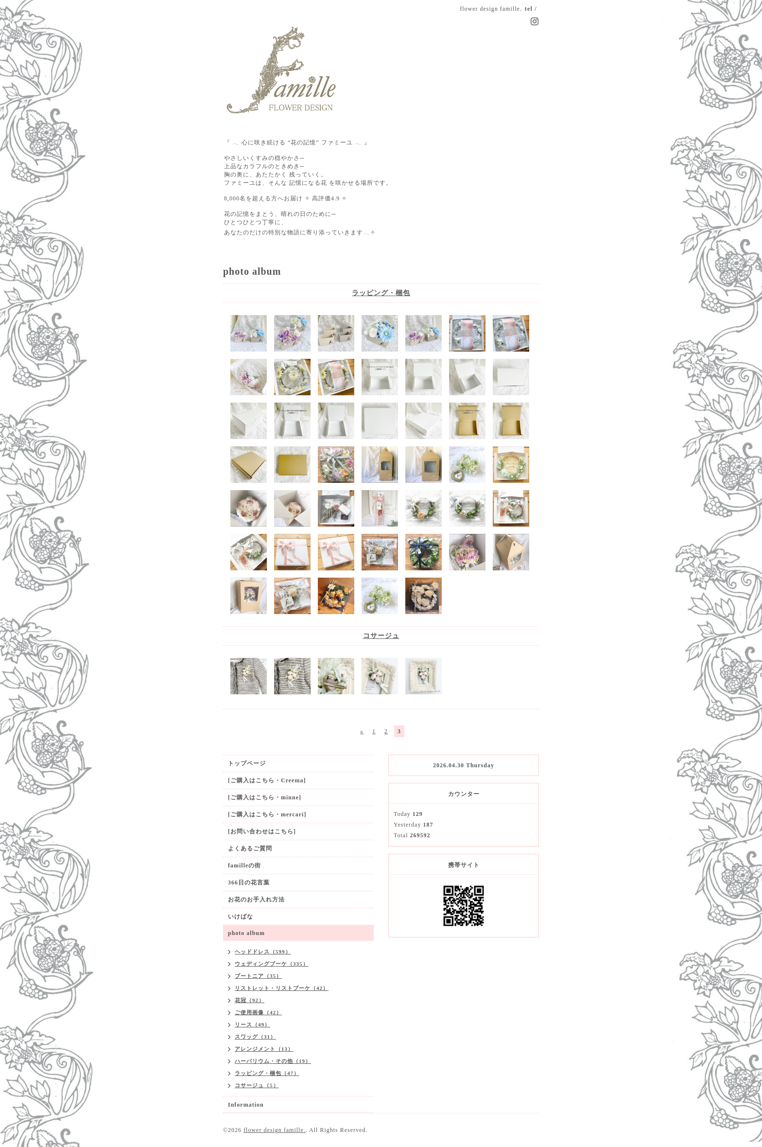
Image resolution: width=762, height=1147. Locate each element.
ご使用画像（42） (258, 1012)
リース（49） (252, 1024)
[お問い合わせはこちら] (262, 831)
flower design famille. (274, 1130)
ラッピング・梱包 (381, 293)
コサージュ (381, 635)
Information (246, 1104)
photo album (246, 933)
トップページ (247, 763)
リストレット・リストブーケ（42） (282, 988)
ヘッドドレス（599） (263, 951)
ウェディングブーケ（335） (272, 964)
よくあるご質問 (250, 848)
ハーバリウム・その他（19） (273, 1061)
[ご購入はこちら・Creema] (267, 780)
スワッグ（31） (255, 1037)
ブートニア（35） (258, 976)
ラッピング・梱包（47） (267, 1073)
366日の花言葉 (249, 882)
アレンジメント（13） (264, 1049)
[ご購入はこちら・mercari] (267, 814)
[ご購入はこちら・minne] (264, 797)
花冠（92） (249, 1000)
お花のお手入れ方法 (256, 899)
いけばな (240, 916)
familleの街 (244, 865)
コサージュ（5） (257, 1085)
